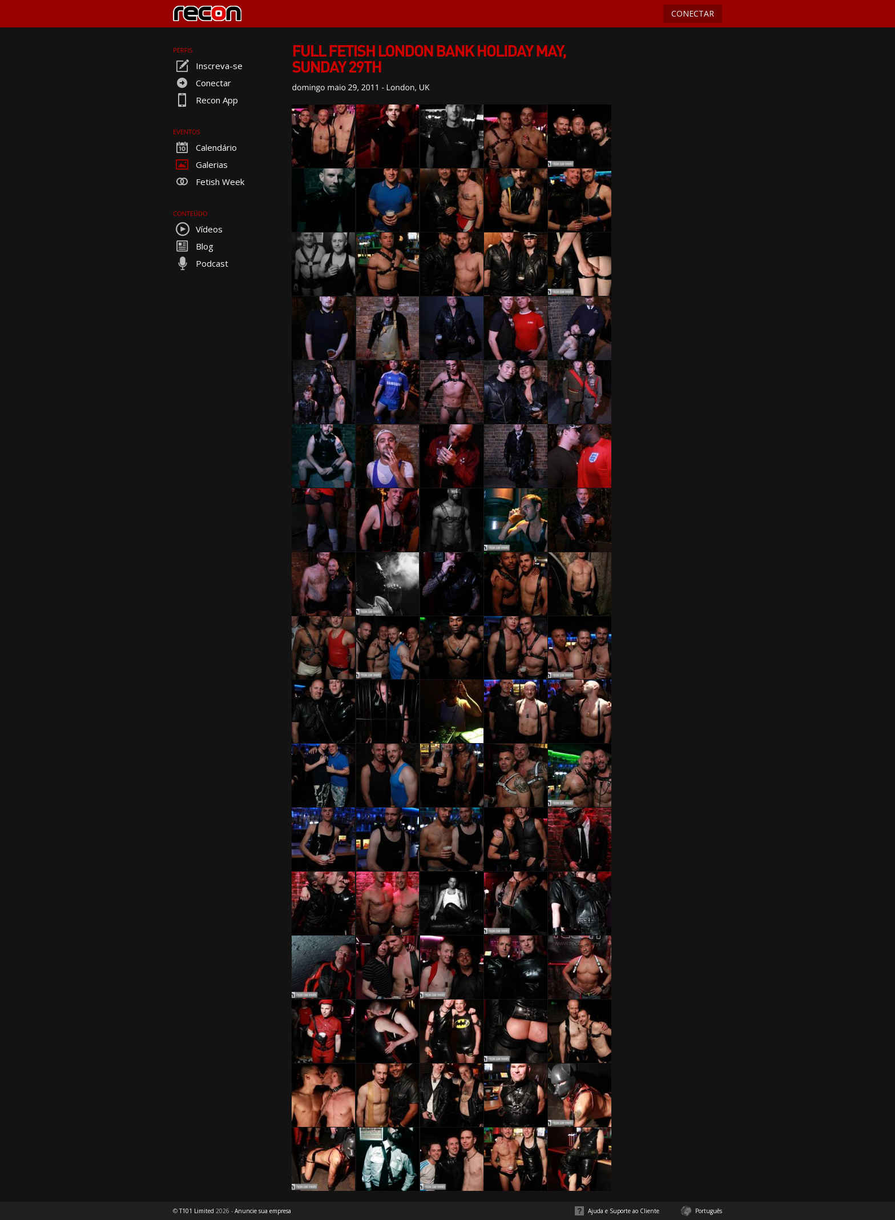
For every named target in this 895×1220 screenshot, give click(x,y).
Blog (193, 246)
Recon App (205, 100)
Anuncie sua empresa (263, 1211)
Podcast (200, 263)
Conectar (202, 82)
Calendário (205, 147)
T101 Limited (196, 1211)
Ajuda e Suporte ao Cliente (623, 1211)
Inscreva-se (208, 65)
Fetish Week (208, 181)
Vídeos (198, 229)
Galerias (200, 164)
